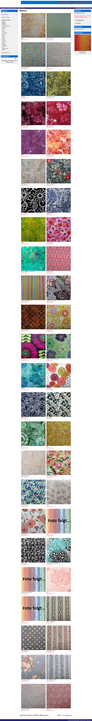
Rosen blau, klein (24, 650)
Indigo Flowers (24, 417)
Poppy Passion (24, 563)
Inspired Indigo (49, 417)
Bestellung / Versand (79, 29)
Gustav (22, 388)
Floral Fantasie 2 (49, 242)
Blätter (3, 21)
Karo (3, 30)
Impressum (89, 720)
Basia (22, 154)
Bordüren (4, 24)
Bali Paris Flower (49, 125)
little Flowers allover (25, 475)
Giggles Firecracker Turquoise (52, 359)
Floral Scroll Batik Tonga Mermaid (28, 271)
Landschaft (4, 33)
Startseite (61, 2)
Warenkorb (78, 8)
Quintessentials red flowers (26, 592)
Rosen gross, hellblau (25, 679)
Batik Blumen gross (50, 154)
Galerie (84, 2)
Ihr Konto (89, 8)
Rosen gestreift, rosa (50, 650)
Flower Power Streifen (25, 300)
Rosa (47, 592)
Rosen (22, 621)
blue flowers (48, 213)
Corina (22, 242)
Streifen (3, 44)
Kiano (47, 446)
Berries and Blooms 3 (50, 184)
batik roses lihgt (24, 184)
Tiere (3, 47)
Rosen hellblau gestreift (51, 679)
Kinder (3, 31)
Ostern (3, 38)
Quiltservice (78, 2)
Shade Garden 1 (82, 51)
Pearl (47, 504)
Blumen (23, 8)
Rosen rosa (48, 709)
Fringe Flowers (24, 359)
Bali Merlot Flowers (25, 125)
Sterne (3, 42)
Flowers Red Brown (25, 329)
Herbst (3, 28)
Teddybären (4, 45)
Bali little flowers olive (50, 96)
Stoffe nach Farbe (6, 17)
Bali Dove (23, 96)
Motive (3, 34)
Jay (22, 446)
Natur (3, 37)
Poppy (47, 534)
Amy (47, 67)
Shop (66, 2)
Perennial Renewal (25, 534)
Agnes (22, 38)
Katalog (8, 8)
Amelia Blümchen (50, 38)
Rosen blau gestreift (50, 621)
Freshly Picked (49, 329)
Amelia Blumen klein (25, 67)
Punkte (3, 40)
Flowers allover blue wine (51, 300)
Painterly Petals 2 (24, 504)
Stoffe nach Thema (15, 8)
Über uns (71, 2)
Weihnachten (5, 48)
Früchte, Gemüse (6, 25)
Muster (3, 35)
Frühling (4, 27)
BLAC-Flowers (24, 213)
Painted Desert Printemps (51, 475)
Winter (3, 49)
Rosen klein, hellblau (25, 709)
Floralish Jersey (49, 271)
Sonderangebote (5, 52)
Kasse (84, 8)
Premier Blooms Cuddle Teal (52, 563)
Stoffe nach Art (5, 14)
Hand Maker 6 (49, 388)
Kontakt (89, 2)
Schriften (4, 41)
